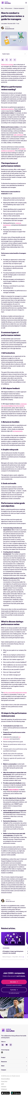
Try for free (14, 990)
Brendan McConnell (9, 28)
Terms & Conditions (5, 1078)
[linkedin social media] (2, 1044)
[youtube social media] (6, 1044)
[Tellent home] (8, 1030)
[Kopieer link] (14, 59)
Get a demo (14, 982)
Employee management (19, 8)
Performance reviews (7, 64)
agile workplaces (18, 135)
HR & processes (8, 8)
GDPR (2, 1084)
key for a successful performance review (15, 692)
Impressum (3, 1086)
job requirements (18, 431)
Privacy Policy (4, 1081)
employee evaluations (7, 109)
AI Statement (4, 1089)
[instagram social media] (10, 1044)
